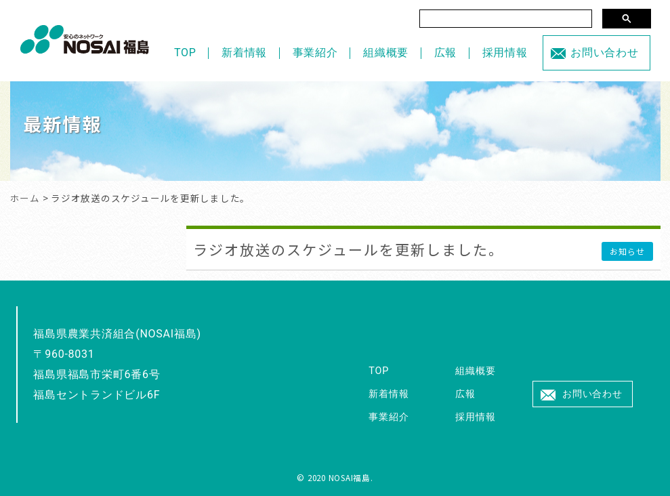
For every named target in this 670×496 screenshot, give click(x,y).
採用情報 (505, 52)
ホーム (25, 198)
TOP (185, 52)
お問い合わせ (604, 52)
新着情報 (244, 52)
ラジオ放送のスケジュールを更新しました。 (348, 249)
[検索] (505, 19)
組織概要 (386, 52)
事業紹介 (315, 52)
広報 (445, 52)
